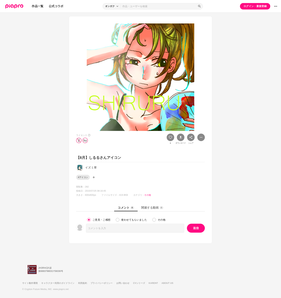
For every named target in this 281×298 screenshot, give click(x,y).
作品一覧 (37, 6)
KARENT (153, 283)
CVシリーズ (139, 283)
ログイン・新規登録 (255, 6)
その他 (147, 195)
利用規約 (82, 283)
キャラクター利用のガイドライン (57, 283)
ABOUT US (167, 283)
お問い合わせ (123, 283)
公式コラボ (56, 6)
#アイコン (83, 177)
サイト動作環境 (30, 283)
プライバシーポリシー (102, 283)
